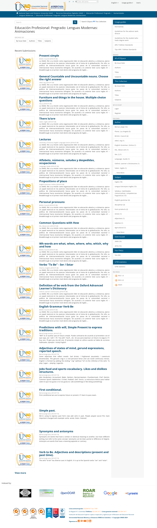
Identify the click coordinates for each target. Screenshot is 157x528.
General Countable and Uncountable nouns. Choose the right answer (73, 78)
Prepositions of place (53, 181)
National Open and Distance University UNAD (36, 13)
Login (117, 109)
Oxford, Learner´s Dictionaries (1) (127, 163)
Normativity (119, 27)
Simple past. (47, 410)
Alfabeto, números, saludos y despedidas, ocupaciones (67, 161)
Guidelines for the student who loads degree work (126, 39)
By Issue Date (21, 41)
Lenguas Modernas (26, 15)
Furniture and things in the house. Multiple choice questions (72, 99)
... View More (119, 173)
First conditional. (50, 389)
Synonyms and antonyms (56, 431)
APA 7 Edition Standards (124, 45)
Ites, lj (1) (118, 154)
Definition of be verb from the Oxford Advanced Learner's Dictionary (71, 287)
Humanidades (119, 13)
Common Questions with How (59, 223)
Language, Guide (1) (122, 159)
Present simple (49, 55)
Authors (32, 41)
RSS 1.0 (119, 276)
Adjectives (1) (120, 218)
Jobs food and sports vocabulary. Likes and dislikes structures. (73, 370)
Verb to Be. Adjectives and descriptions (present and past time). (74, 453)
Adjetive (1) (119, 223)
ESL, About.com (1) (121, 150)
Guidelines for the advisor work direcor (126, 32)
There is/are (47, 118)
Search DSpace (86, 21)
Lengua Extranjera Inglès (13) (125, 186)
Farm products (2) (121, 209)
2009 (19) (118, 241)
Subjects (48, 41)
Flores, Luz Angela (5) (122, 131)
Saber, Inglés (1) (121, 168)
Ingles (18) (118, 182)
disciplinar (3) (120, 205)
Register (118, 113)
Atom (118, 285)
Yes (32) (117, 255)
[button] (115, 3)
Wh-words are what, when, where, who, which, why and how (73, 245)
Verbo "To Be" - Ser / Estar (56, 264)
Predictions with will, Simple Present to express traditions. (70, 328)
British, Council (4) (121, 136)
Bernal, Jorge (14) (121, 127)
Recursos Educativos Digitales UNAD (69, 13)
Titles (40, 41)
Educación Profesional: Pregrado (98, 13)
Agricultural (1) (120, 228)
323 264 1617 (96, 511)
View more (20, 472)
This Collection (99, 21)
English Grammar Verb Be (56, 306)
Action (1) (118, 214)
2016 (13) (118, 246)
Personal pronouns (52, 202)
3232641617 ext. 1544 (90, 508)
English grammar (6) (122, 200)
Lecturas (45, 139)
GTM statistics (120, 267)
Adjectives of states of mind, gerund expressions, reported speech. (71, 349)
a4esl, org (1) (119, 141)
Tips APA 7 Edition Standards (125, 49)
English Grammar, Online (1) (125, 145)
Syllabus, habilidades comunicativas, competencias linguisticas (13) (126, 193)
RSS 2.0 (119, 280)
